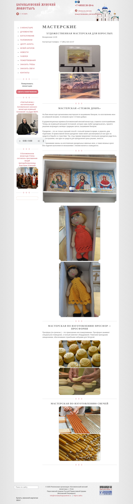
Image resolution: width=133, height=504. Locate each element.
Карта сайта (78, 495)
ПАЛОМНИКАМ (26, 40)
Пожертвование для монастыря (88, 14)
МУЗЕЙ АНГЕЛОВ (27, 48)
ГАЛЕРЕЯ (24, 56)
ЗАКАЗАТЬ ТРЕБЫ (27, 64)
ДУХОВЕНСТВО (26, 32)
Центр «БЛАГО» (27, 44)
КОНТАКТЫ (24, 73)
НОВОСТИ (24, 52)
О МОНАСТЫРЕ (26, 28)
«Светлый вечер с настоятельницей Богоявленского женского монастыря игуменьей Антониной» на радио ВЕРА (27, 107)
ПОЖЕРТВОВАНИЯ (28, 60)
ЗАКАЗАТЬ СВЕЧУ (27, 69)
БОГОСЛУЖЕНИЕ (27, 36)
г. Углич (23, 14)
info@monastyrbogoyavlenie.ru (60, 495)
